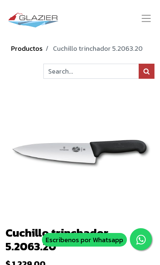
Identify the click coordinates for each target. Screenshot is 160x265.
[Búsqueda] (146, 71)
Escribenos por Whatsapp (84, 240)
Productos (27, 48)
